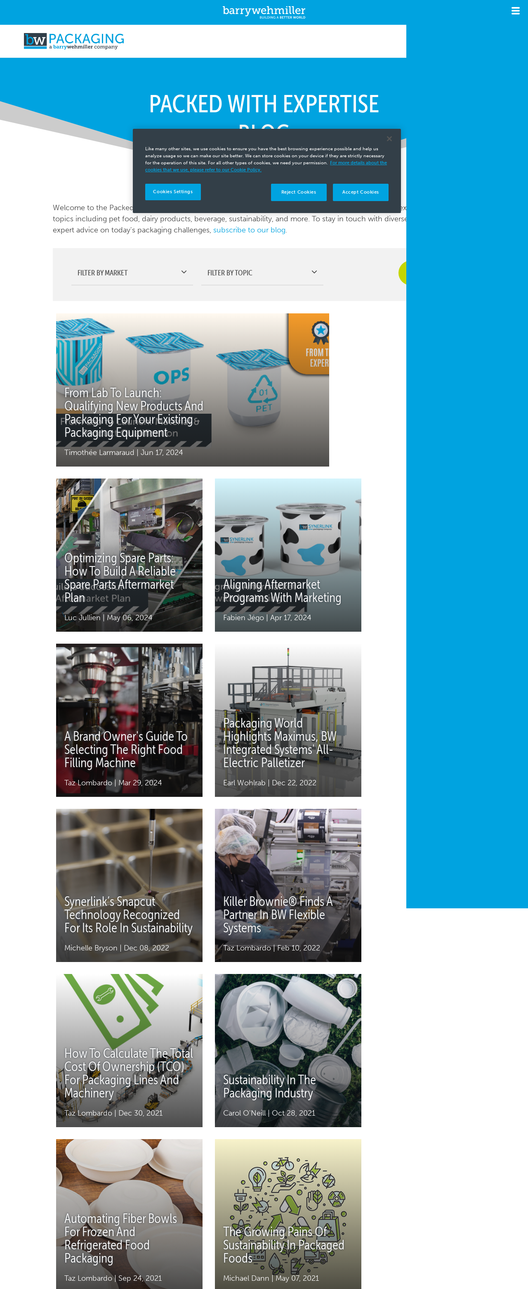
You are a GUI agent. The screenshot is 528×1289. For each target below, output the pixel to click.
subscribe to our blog (249, 230)
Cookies (110, 1244)
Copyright (144, 1233)
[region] (267, 171)
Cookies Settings (173, 191)
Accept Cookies (360, 192)
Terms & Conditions (217, 1233)
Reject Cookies (298, 192)
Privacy (97, 1233)
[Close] (389, 139)
